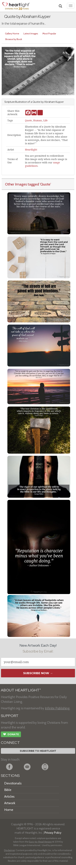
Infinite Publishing (57, 708)
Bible (7, 790)
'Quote (45, 184)
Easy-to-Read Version (40, 841)
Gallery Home (12, 33)
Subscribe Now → (38, 673)
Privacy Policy (52, 832)
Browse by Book (13, 39)
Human (37, 120)
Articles (9, 796)
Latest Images (30, 33)
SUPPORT (9, 715)
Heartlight (31, 149)
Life (45, 120)
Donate (11, 734)
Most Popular (49, 33)
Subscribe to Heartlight (38, 750)
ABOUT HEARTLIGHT (21, 690)
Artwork (9, 803)
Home (8, 810)
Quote (28, 120)
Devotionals (12, 783)
